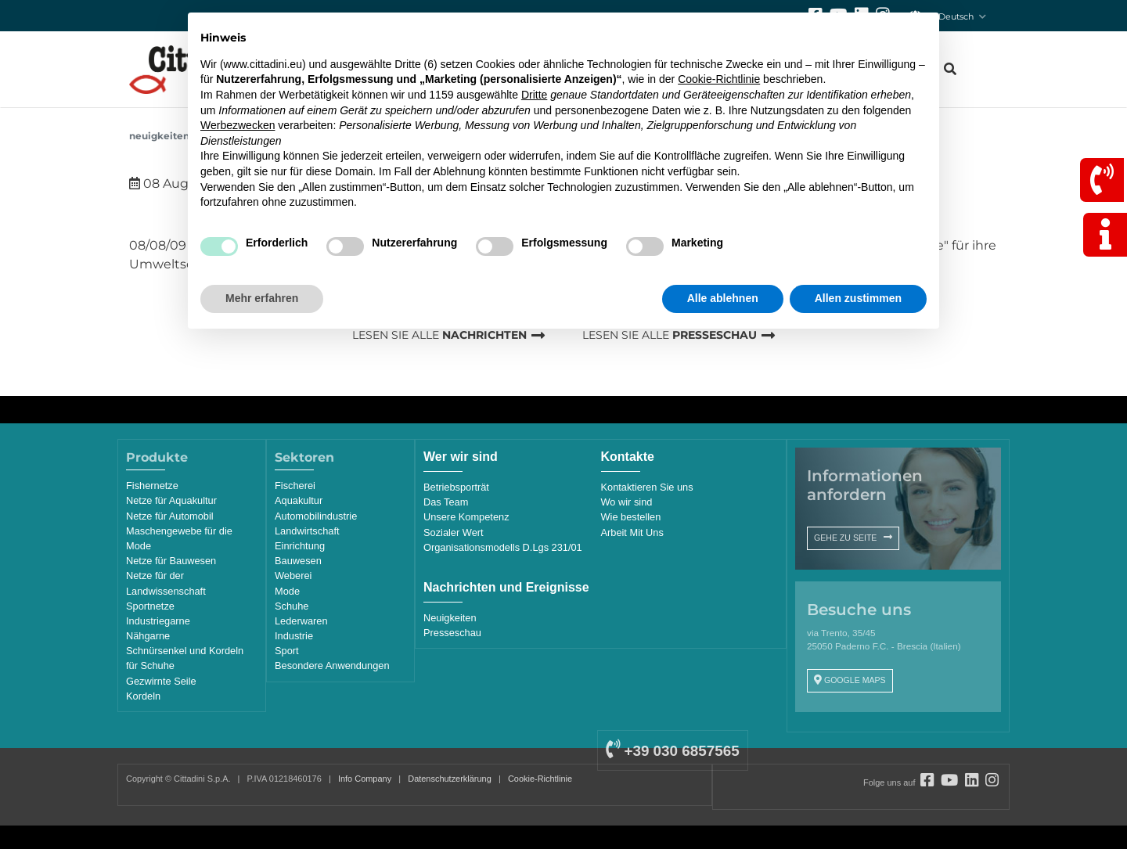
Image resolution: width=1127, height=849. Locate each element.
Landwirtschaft (307, 531)
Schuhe (291, 606)
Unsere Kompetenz (466, 517)
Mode (287, 591)
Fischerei (295, 485)
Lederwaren (301, 621)
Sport (287, 651)
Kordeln (143, 696)
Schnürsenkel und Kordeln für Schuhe (184, 658)
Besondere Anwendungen (332, 665)
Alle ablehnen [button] (722, 298)
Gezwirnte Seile (161, 681)
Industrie (294, 636)
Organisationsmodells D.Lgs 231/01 (502, 547)
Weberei (293, 575)
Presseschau (452, 633)
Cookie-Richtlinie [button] (719, 79)
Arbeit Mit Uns (632, 532)
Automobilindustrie (316, 516)
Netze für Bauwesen (171, 561)
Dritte (534, 94)
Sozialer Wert (453, 532)
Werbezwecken (237, 125)
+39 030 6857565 (672, 751)
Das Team (445, 502)
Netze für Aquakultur (171, 500)
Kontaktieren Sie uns (647, 487)
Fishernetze (152, 485)
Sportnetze (150, 606)
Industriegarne (158, 621)
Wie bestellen (631, 517)
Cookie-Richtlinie (540, 778)
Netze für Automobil (170, 516)
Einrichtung (300, 546)
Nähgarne (148, 636)
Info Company (364, 778)
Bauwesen (298, 561)
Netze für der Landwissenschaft (166, 583)
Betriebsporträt (456, 487)
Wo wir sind (627, 502)
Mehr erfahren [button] (261, 298)
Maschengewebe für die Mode (179, 538)
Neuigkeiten (159, 136)
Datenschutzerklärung (449, 778)
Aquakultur (298, 500)
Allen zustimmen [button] (858, 298)
